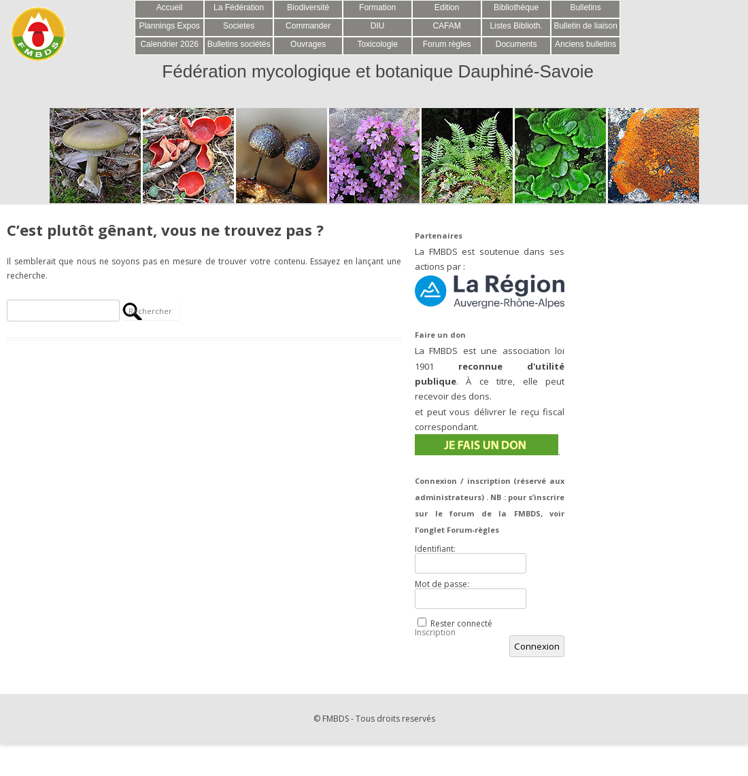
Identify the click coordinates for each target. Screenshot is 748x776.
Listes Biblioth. (516, 26)
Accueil (169, 7)
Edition (447, 7)
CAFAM (446, 26)
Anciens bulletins (585, 44)
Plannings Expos (169, 26)
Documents (516, 44)
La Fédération (239, 7)
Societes (238, 26)
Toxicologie (377, 44)
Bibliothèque (516, 7)
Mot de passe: (442, 584)
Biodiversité (308, 7)
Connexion (537, 646)
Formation (377, 7)
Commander (308, 26)
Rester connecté (461, 624)
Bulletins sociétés (239, 44)
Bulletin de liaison (585, 26)
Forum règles (447, 44)
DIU (378, 26)
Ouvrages (308, 44)
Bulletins (585, 7)
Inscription (435, 633)
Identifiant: (435, 549)
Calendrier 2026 (169, 44)
